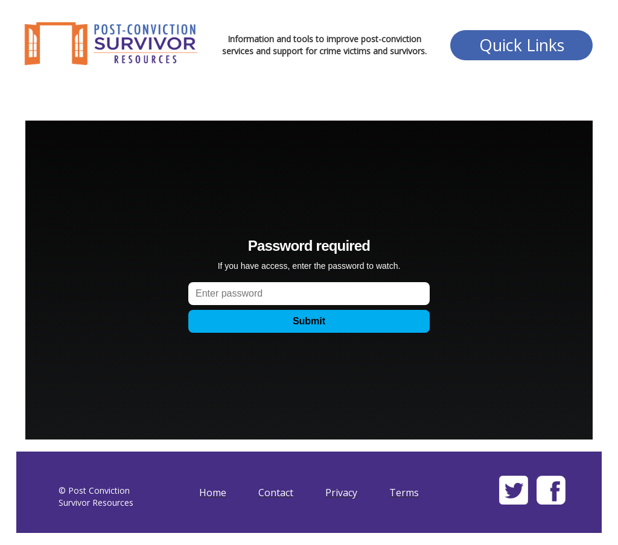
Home (212, 492)
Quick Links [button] (521, 45)
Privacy (341, 492)
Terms (404, 492)
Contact (275, 492)
